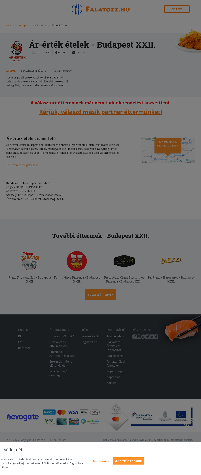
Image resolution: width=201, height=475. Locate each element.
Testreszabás (101, 461)
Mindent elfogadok (129, 461)
